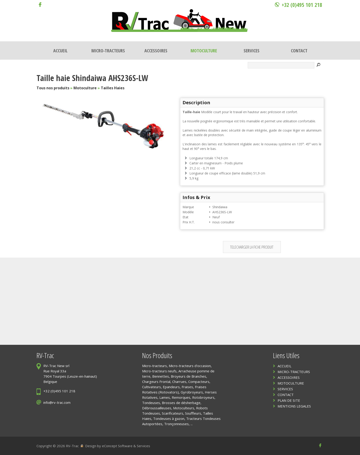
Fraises (187, 387)
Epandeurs (171, 387)
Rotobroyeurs (203, 397)
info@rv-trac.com (56, 402)
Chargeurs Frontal (156, 381)
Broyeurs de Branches (188, 376)
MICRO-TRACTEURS (294, 371)
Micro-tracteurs (154, 365)
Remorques (181, 397)
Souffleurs (193, 413)
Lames (164, 397)
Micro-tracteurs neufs (159, 371)
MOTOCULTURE (291, 383)
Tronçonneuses (176, 423)
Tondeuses (151, 402)
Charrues (179, 381)
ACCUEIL (284, 366)
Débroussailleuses (156, 408)
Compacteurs (198, 381)
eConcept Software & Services (126, 446)
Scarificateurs (172, 413)
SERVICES (285, 389)
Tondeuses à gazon (168, 418)
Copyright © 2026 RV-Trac (58, 446)
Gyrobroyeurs (192, 392)
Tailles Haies (112, 87)
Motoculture (85, 87)
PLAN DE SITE (289, 400)
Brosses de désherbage (181, 402)
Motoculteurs (183, 408)
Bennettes (160, 376)
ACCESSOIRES (289, 377)
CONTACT (286, 394)
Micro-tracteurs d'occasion (190, 365)
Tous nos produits (53, 87)
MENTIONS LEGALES (294, 406)
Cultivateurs (151, 387)
